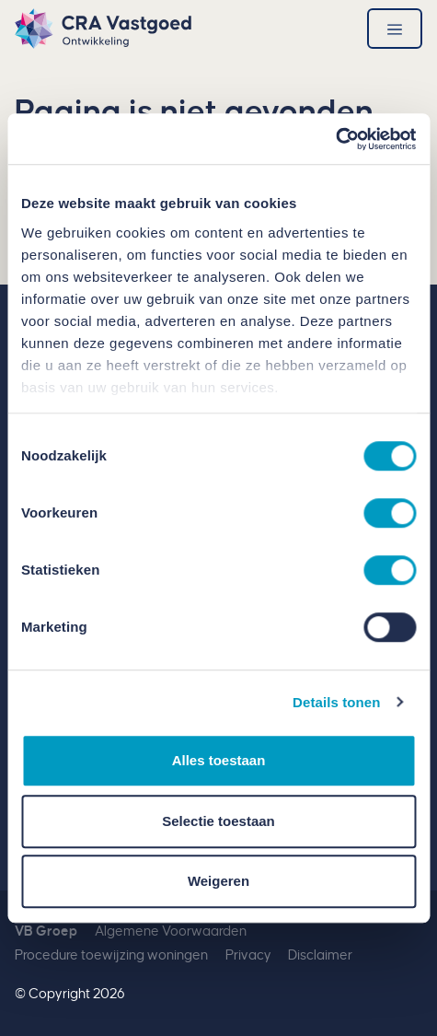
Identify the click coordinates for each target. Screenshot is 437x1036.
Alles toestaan (219, 760)
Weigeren (218, 881)
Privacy (248, 955)
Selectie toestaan (218, 821)
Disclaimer (320, 955)
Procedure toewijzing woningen (111, 955)
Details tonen (336, 702)
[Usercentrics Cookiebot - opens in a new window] (335, 139)
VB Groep (46, 931)
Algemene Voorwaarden (171, 931)
